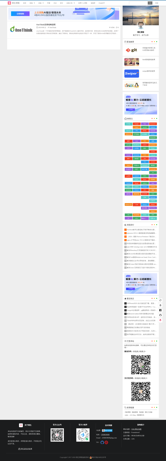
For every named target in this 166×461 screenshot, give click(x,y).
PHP (153, 214)
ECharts (145, 186)
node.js (145, 183)
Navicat (128, 130)
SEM (128, 148)
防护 (136, 169)
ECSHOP (144, 193)
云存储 (136, 148)
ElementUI (153, 123)
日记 (55, 3)
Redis (128, 165)
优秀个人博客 (82, 3)
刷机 (144, 148)
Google (136, 123)
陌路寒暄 (135, 412)
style (153, 193)
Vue (145, 162)
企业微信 (144, 134)
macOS (145, 127)
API (128, 218)
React (144, 179)
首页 (24, 3)
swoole (153, 162)
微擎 (128, 141)
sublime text (128, 204)
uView (153, 134)
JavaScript (153, 169)
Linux (136, 127)
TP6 (145, 158)
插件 (128, 158)
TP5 (128, 214)
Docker (128, 155)
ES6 (145, 141)
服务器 (128, 194)
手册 (48, 3)
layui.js (145, 204)
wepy (136, 141)
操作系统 (144, 208)
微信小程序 (145, 218)
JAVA (144, 176)
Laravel (128, 183)
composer (152, 155)
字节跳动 (136, 134)
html (153, 183)
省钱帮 (93, 3)
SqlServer (128, 134)
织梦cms (153, 218)
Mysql (136, 183)
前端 (31, 3)
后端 (39, 3)
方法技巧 (128, 169)
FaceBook (153, 144)
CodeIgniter (145, 165)
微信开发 (136, 194)
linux (128, 186)
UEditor (137, 190)
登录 (156, 3)
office (136, 218)
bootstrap (128, 190)
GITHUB (152, 186)
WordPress (136, 144)
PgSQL (145, 130)
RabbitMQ (136, 155)
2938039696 (105, 435)
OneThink (153, 158)
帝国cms (136, 165)
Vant (145, 123)
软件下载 (144, 169)
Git (153, 176)
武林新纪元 (140, 415)
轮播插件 (152, 200)
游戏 (153, 141)
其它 (61, 3)
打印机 (128, 124)
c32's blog (133, 415)
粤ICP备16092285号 (98, 457)
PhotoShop (153, 208)
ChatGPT (102, 3)
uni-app (128, 144)
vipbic (126, 415)
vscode (153, 151)
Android (136, 176)
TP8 (136, 130)
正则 (144, 197)
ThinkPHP (136, 214)
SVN (144, 155)
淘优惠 (141, 412)
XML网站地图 (136, 429)
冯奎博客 (128, 412)
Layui (136, 179)
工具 (136, 204)
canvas (144, 144)
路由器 (136, 158)
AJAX (144, 214)
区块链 (153, 179)
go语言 (128, 176)
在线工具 (70, 3)
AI (153, 172)
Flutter (152, 148)
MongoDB (153, 137)
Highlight (152, 130)
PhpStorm (152, 197)
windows (153, 127)
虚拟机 (153, 165)
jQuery (153, 211)
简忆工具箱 (148, 412)
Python (153, 204)
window (137, 186)
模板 (153, 190)
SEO (145, 190)
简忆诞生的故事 (25, 449)
